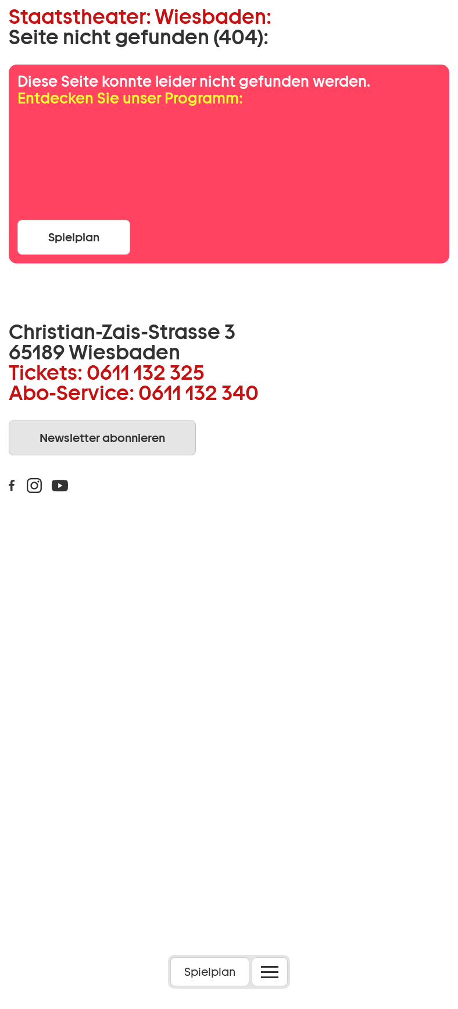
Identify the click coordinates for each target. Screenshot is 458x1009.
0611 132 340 (198, 392)
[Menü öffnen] (270, 971)
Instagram (34, 485)
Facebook (12, 485)
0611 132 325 (146, 372)
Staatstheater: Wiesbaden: (140, 16)
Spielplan (209, 972)
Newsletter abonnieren (102, 438)
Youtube (60, 485)
